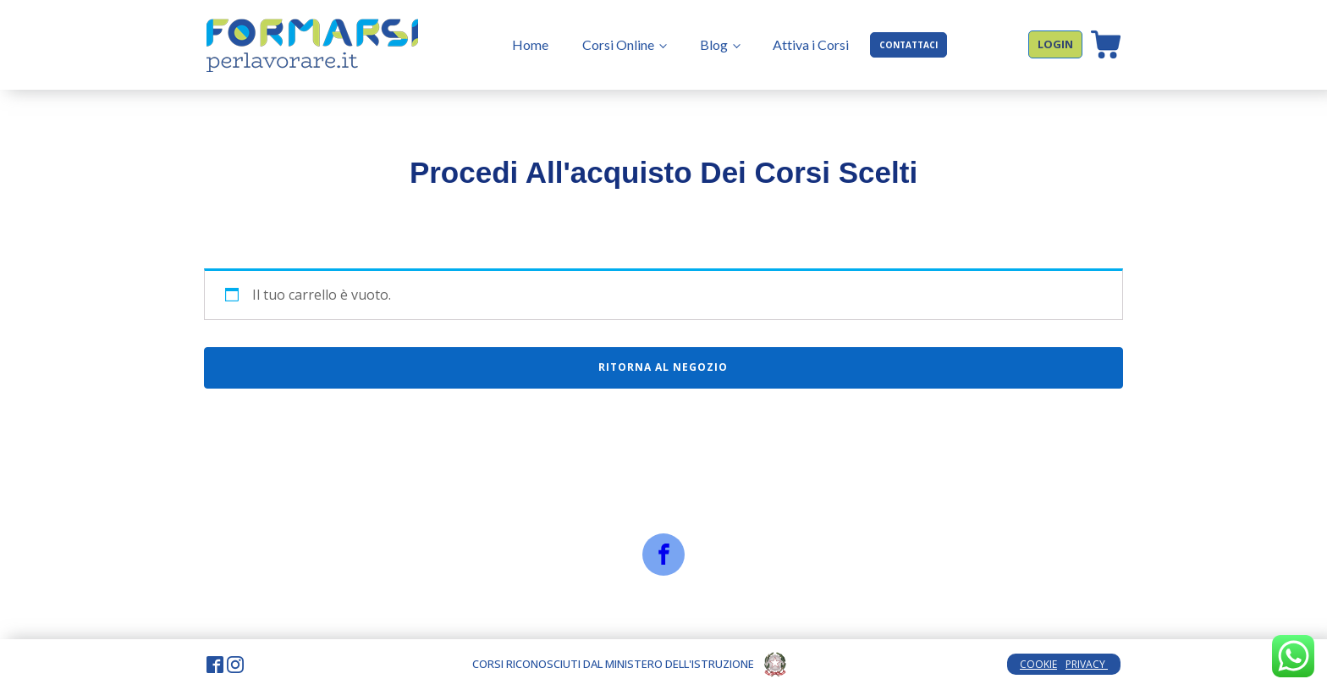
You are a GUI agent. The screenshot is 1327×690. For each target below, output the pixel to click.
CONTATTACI (908, 45)
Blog (714, 44)
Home (530, 44)
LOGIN (1055, 44)
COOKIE (1038, 664)
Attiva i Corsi (811, 44)
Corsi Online (618, 44)
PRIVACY (1086, 664)
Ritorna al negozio (663, 367)
